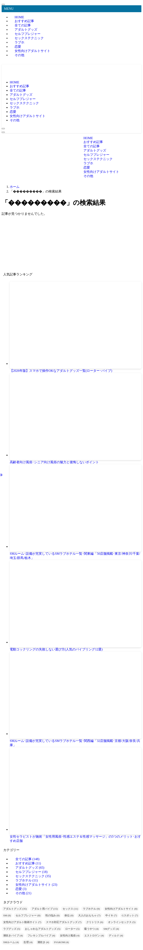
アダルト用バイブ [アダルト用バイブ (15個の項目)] (45, 908)
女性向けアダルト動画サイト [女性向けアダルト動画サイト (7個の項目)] (22, 922)
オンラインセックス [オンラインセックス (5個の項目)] (121, 922)
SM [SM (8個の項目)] (7, 915)
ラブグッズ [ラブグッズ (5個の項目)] (11, 928)
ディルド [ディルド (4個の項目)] (116, 935)
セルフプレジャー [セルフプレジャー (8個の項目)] (28, 915)
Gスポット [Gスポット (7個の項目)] (130, 915)
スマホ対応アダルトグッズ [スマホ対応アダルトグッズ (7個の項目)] (63, 922)
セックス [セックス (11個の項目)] (70, 908)
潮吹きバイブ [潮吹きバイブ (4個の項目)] (13, 935)
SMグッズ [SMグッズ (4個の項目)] (111, 928)
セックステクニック (29, 38)
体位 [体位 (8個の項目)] (68, 915)
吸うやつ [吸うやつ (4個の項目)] (91, 928)
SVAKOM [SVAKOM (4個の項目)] (61, 942)
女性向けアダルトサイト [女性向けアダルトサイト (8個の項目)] (121, 908)
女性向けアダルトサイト (32, 51)
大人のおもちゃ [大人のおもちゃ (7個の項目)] (89, 915)
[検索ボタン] (3, 128)
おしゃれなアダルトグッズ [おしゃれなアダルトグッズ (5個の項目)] (42, 928)
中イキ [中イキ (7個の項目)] (111, 915)
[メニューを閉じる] (3, 4)
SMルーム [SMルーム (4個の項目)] (11, 942)
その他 (19, 55)
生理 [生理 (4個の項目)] (27, 942)
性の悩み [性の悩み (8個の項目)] (52, 915)
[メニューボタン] (3, 132)
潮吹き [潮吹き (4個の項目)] (43, 942)
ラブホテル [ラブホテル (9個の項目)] (91, 908)
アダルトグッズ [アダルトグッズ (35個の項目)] (15, 908)
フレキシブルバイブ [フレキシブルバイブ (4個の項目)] (41, 935)
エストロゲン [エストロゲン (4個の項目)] (94, 935)
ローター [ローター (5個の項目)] (72, 928)
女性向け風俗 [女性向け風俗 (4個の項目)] (69, 935)
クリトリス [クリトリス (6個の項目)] (94, 922)
